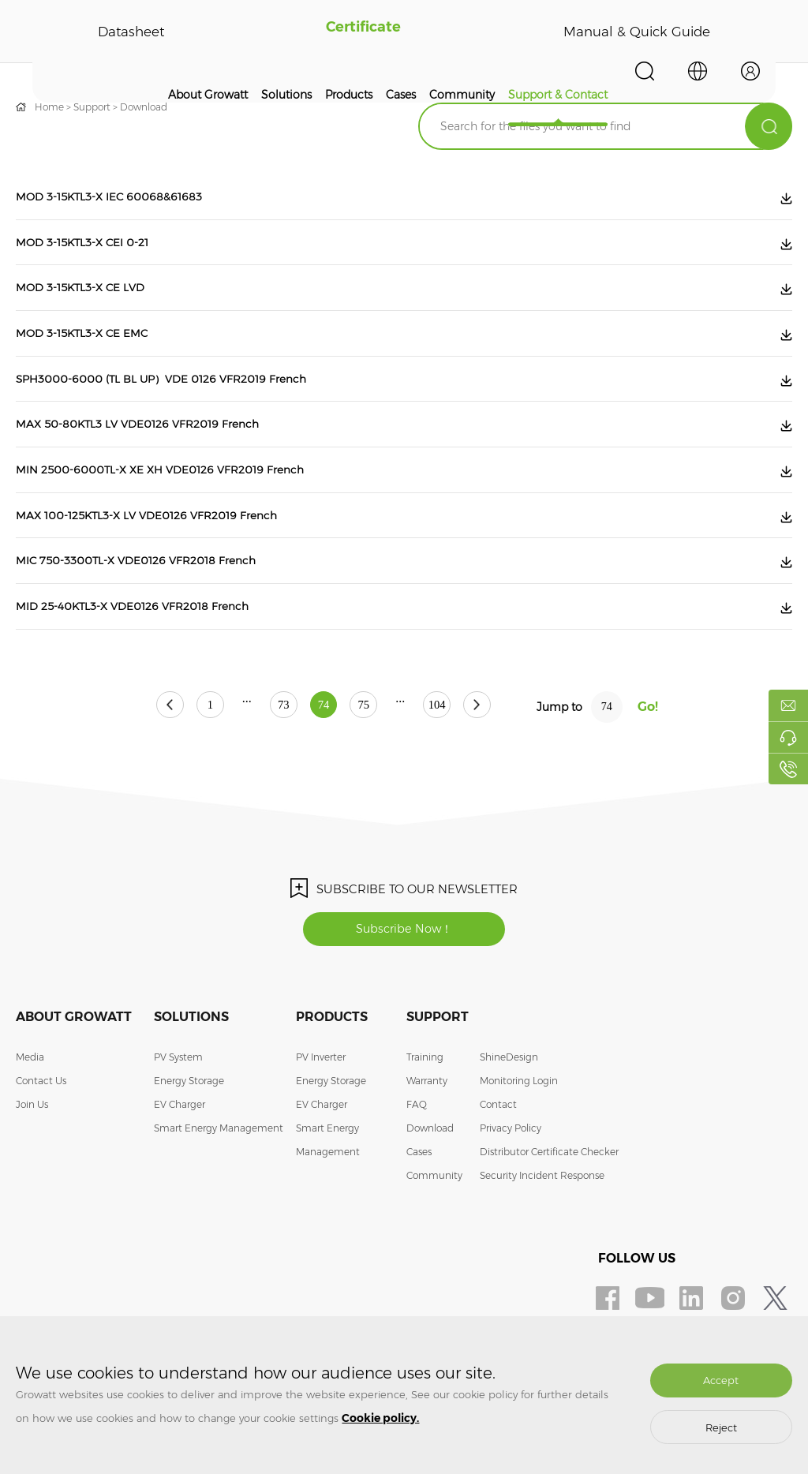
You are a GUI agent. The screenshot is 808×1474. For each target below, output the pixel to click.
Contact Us (41, 1133)
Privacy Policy (510, 1181)
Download (143, 107)
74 (323, 757)
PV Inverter (321, 1110)
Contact (498, 1157)
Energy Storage (189, 1133)
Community (462, 95)
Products (348, 95)
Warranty (426, 1133)
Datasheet (130, 31)
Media (30, 1110)
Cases (401, 95)
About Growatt (208, 95)
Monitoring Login (519, 1133)
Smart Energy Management (218, 1181)
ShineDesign (509, 1110)
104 (468, 757)
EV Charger (179, 1157)
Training (424, 1110)
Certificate (361, 31)
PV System (178, 1110)
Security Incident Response (542, 1228)
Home (49, 107)
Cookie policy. (380, 1418)
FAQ (416, 1157)
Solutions (286, 95)
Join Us (32, 1157)
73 (267, 757)
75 (379, 757)
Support (91, 107)
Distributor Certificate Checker (549, 1204)
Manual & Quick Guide (634, 31)
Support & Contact (558, 95)
